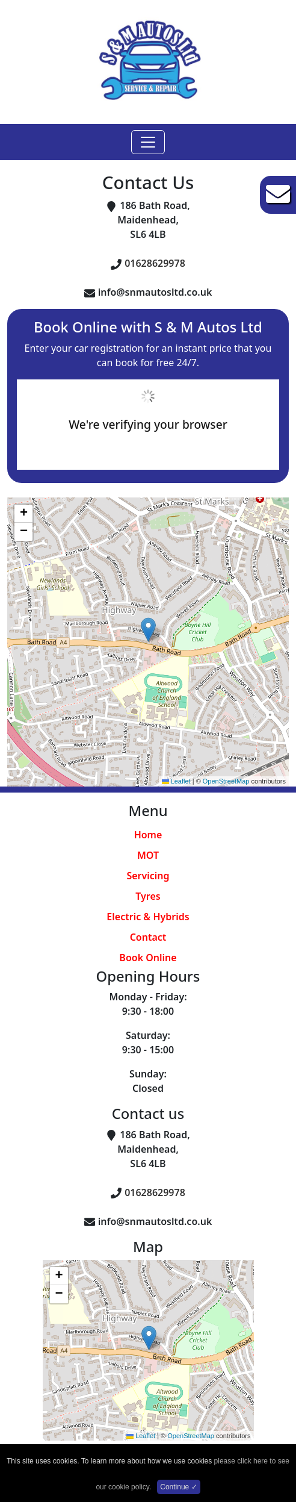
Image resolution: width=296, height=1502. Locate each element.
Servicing (147, 875)
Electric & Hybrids (147, 916)
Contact (148, 937)
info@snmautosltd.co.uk (155, 292)
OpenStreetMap (226, 781)
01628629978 (155, 263)
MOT (148, 855)
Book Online (147, 957)
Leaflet (176, 781)
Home (148, 834)
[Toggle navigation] (148, 142)
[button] (148, 629)
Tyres (147, 896)
